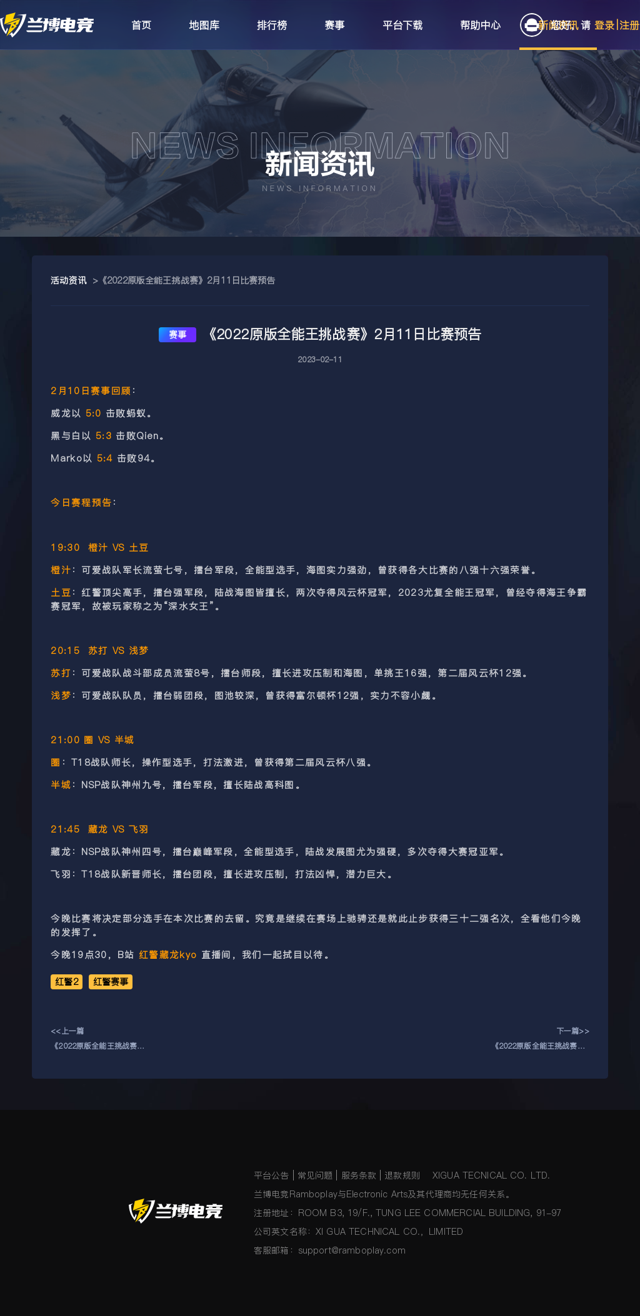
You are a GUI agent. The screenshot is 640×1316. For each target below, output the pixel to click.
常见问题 (315, 1175)
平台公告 (271, 1175)
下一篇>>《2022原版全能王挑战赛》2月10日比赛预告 (540, 1040)
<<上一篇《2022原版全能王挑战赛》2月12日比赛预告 (100, 1040)
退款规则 (402, 1175)
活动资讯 (68, 280)
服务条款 (359, 1175)
